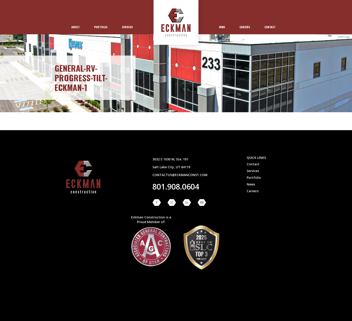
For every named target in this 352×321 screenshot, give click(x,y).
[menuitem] (75, 27)
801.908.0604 (175, 186)
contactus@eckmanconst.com (179, 175)
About (75, 27)
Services (127, 27)
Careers (245, 27)
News (222, 27)
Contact (269, 27)
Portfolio (101, 27)
